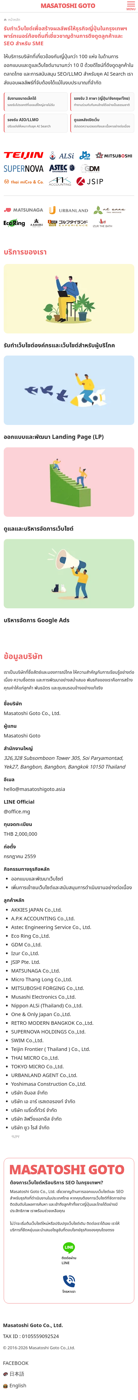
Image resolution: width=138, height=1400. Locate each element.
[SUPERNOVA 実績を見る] (23, 168)
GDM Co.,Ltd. (26, 945)
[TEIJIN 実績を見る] (23, 155)
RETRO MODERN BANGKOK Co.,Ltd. (52, 1023)
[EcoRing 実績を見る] (14, 223)
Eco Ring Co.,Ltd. (30, 936)
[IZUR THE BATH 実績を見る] (102, 223)
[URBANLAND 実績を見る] (68, 210)
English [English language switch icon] (14, 1386)
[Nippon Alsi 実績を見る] (61, 155)
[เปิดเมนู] (131, 6)
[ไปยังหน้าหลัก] (69, 6)
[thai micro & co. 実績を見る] (23, 181)
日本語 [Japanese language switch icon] (13, 1374)
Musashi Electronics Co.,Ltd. (43, 997)
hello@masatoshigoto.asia (34, 789)
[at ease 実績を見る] (109, 210)
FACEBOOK (16, 1363)
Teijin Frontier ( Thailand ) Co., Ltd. (50, 1049)
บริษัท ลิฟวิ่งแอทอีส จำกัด (36, 1119)
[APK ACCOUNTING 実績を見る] (60, 181)
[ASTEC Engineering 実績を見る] (62, 168)
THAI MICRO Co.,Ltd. (35, 1058)
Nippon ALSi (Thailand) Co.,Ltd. (47, 1006)
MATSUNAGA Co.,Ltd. (35, 971)
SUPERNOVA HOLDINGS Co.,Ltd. (48, 1032)
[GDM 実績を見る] (90, 168)
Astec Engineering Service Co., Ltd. (51, 927)
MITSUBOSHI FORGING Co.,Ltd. (47, 988)
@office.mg (17, 812)
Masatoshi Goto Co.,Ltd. (52, 1348)
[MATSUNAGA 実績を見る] (23, 210)
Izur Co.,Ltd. (25, 953)
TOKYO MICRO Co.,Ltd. (37, 1067)
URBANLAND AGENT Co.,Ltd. (44, 1075)
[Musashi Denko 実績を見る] (84, 155)
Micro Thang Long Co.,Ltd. (41, 980)
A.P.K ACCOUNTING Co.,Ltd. (43, 919)
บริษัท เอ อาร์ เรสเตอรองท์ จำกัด (43, 1101)
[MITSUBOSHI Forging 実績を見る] (114, 155)
